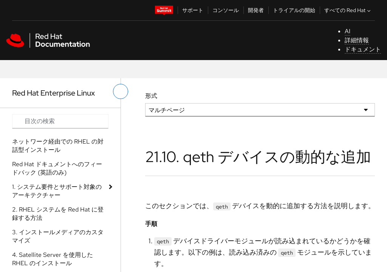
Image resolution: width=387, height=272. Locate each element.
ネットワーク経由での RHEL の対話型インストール (58, 146)
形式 (151, 96)
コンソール (225, 10)
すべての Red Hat (348, 10)
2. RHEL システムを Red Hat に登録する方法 (58, 214)
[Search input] (60, 121)
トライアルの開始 (294, 10)
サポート (192, 10)
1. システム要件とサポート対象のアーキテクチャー (57, 191)
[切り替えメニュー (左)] (120, 91)
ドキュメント (363, 49)
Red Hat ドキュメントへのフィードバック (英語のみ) (57, 168)
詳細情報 (357, 40)
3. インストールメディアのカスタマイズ (58, 236)
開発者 (256, 10)
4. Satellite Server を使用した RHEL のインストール (52, 259)
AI (347, 31)
